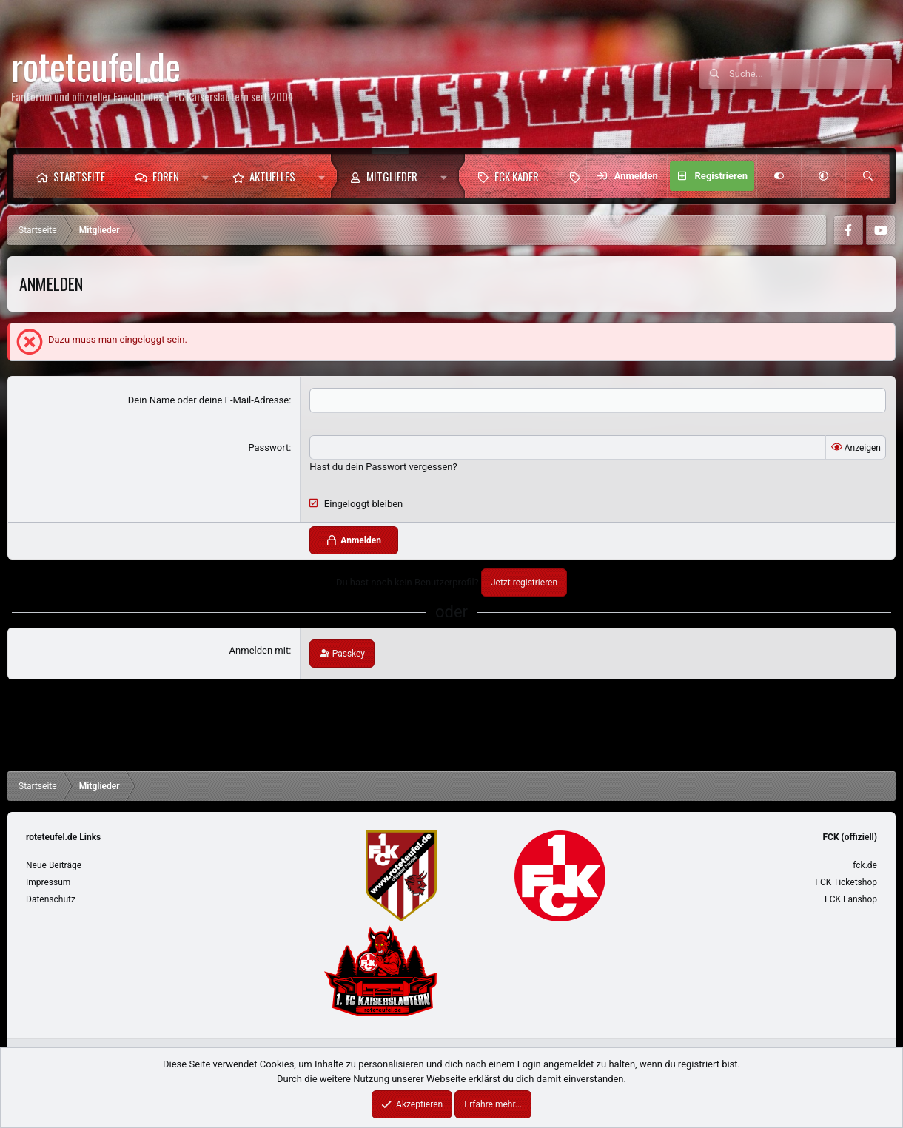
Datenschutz (50, 899)
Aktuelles (272, 176)
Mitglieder (391, 176)
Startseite (79, 176)
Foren (165, 176)
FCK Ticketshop (846, 882)
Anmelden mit (259, 650)
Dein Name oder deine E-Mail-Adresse (208, 400)
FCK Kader (516, 176)
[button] (205, 176)
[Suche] (810, 74)
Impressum (48, 882)
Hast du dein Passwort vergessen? (383, 466)
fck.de (865, 865)
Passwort (268, 447)
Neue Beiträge (53, 865)
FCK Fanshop (851, 899)
